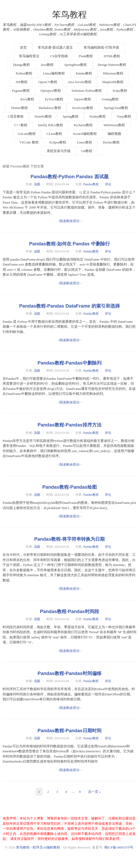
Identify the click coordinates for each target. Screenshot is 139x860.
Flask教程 (86, 56)
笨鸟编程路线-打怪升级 (101, 47)
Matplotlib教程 (113, 82)
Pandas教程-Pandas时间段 (69, 611)
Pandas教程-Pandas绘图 (69, 487)
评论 (108, 184)
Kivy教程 (27, 99)
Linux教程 (84, 142)
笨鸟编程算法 (29, 56)
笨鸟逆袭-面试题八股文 (55, 47)
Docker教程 (111, 142)
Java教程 (47, 65)
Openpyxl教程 (50, 91)
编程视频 (114, 134)
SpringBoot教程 (75, 65)
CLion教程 (54, 134)
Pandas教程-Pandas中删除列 (69, 363)
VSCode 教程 (29, 142)
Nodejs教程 (97, 116)
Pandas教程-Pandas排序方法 (69, 425)
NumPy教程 (43, 116)
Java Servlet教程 (79, 82)
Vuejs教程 (124, 116)
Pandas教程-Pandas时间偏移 (69, 673)
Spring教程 (71, 116)
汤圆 (37, 184)
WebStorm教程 (114, 125)
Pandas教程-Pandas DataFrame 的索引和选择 (69, 306)
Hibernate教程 (113, 73)
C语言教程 (16, 116)
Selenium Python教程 (87, 91)
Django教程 (21, 65)
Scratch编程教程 (85, 134)
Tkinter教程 (19, 108)
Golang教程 (110, 99)
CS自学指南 (59, 56)
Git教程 (87, 151)
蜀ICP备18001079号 (118, 847)
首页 (23, 47)
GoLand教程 (27, 134)
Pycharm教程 (83, 125)
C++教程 (20, 125)
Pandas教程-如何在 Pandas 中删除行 (69, 243)
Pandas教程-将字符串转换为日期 (69, 539)
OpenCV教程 (47, 82)
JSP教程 (21, 82)
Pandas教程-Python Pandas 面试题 (69, 176)
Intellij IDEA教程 (50, 125)
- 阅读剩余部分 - (69, 221)
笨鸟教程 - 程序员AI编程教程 (38, 847)
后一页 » (94, 792)
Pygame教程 (21, 91)
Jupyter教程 (82, 99)
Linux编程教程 (54, 73)
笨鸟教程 (69, 14)
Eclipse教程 (57, 142)
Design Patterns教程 (112, 65)
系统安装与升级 (59, 151)
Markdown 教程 (50, 108)
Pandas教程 (84, 73)
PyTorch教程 (54, 99)
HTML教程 (112, 56)
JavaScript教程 (82, 108)
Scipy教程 (120, 91)
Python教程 (24, 73)
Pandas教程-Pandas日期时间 (69, 730)
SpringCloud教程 (116, 108)
